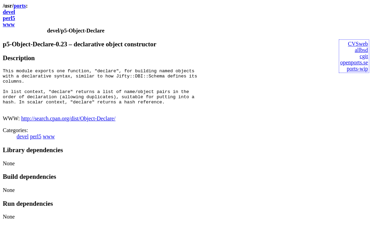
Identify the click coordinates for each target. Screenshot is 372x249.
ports (19, 6)
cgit (364, 56)
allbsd (361, 50)
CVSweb (358, 44)
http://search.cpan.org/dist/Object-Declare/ (68, 127)
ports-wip (357, 69)
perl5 (9, 18)
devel (9, 12)
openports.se (354, 62)
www (9, 24)
